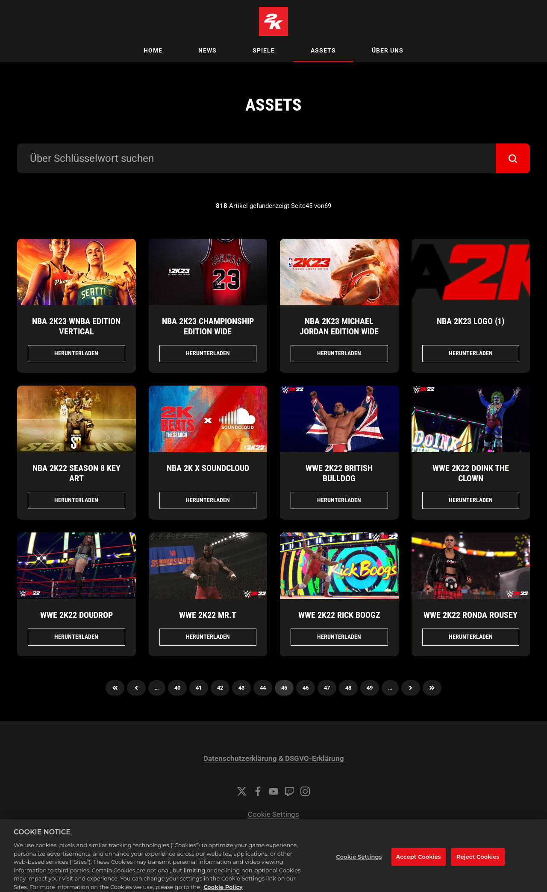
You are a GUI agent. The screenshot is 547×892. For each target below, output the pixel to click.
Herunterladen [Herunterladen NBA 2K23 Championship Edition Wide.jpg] (208, 353)
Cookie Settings (273, 814)
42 (220, 687)
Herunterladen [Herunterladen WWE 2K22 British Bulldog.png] (339, 500)
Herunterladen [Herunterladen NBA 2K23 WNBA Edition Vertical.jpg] (76, 353)
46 (306, 687)
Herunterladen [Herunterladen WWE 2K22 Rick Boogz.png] (339, 636)
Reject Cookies (478, 864)
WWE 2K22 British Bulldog (339, 473)
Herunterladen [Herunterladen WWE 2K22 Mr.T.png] (208, 636)
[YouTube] (273, 791)
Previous (136, 688)
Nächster (410, 688)
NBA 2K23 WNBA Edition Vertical (76, 326)
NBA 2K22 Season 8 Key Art (76, 473)
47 (327, 687)
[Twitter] (242, 791)
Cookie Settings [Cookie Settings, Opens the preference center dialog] (359, 864)
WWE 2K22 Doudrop (76, 615)
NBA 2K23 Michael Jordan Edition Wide (339, 326)
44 (263, 687)
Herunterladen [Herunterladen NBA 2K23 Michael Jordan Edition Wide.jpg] (339, 353)
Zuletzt (432, 688)
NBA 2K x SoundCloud (208, 468)
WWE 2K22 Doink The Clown (470, 473)
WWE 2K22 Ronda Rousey (470, 615)
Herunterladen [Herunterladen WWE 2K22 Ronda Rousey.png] (471, 636)
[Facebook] (257, 791)
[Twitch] (289, 791)
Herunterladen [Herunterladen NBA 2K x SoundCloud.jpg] (208, 500)
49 (370, 687)
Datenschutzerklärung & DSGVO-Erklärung (273, 759)
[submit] (513, 158)
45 (284, 687)
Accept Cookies (418, 864)
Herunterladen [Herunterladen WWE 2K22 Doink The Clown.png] (471, 500)
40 (177, 687)
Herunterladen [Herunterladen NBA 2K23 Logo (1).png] (471, 353)
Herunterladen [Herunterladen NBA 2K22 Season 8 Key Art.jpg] (76, 500)
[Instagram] (305, 791)
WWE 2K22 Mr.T (207, 615)
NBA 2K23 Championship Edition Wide (208, 326)
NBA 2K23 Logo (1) (470, 321)
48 (348, 687)
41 (199, 687)
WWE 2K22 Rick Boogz (339, 615)
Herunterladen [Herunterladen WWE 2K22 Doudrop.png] (76, 636)
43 (241, 687)
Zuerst (115, 688)
